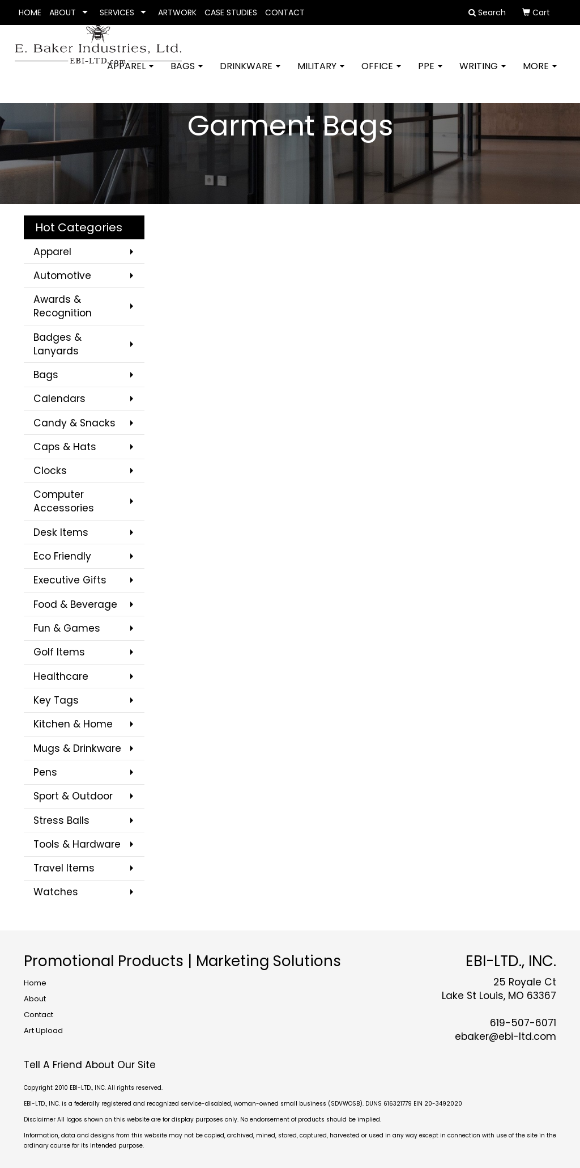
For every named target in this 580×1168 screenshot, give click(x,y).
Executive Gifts (69, 580)
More (540, 73)
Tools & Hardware (77, 844)
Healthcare (60, 676)
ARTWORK (177, 12)
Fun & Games (66, 628)
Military (320, 73)
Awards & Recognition (62, 306)
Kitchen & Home (73, 724)
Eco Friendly (62, 556)
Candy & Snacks (74, 423)
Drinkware (250, 73)
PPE (430, 73)
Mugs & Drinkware (77, 748)
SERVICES (117, 12)
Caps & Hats (64, 447)
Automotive (62, 275)
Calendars (59, 398)
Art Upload (43, 1030)
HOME (30, 12)
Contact (38, 1014)
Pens (45, 772)
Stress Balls (61, 820)
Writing (482, 73)
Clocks (50, 470)
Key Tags (56, 700)
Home (35, 982)
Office (381, 73)
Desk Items (60, 532)
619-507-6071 (523, 1023)
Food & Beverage (75, 604)
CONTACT (285, 12)
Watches (55, 892)
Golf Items (59, 652)
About (35, 998)
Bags (186, 73)
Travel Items (64, 868)
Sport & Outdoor (73, 796)
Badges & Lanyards (57, 344)
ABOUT (62, 12)
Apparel (130, 73)
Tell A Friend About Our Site (90, 1065)
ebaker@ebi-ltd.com (505, 1036)
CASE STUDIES (230, 12)
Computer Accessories (63, 501)
